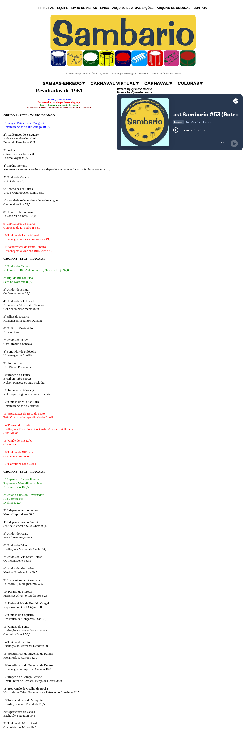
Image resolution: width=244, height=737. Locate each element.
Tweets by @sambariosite (134, 92)
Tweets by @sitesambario (134, 89)
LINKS (104, 8)
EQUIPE (62, 8)
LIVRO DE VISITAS (84, 8)
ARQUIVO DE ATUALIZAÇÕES (133, 8)
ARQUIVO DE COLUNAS (174, 8)
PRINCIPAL (46, 8)
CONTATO (200, 8)
